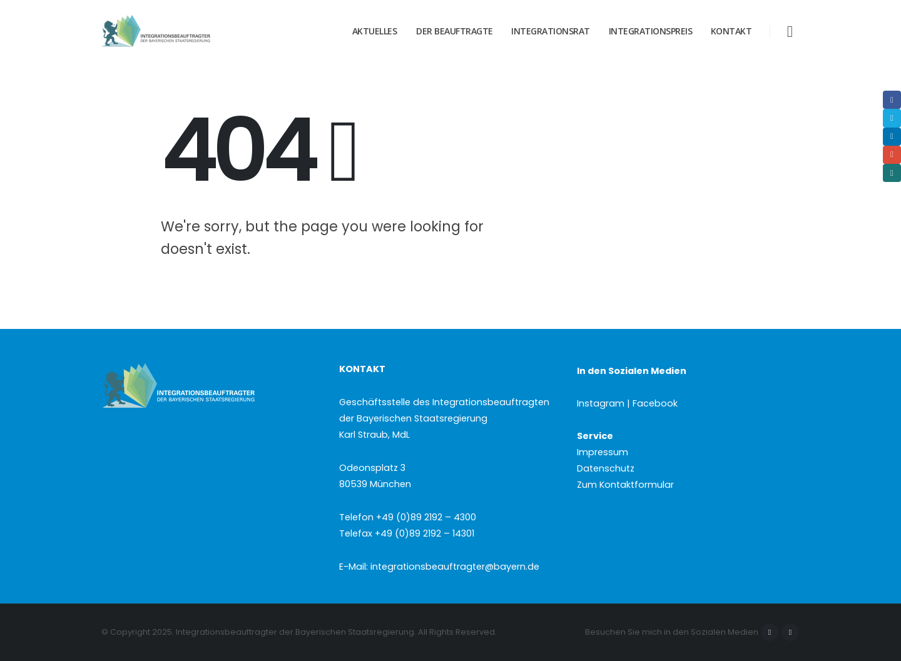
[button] (790, 31)
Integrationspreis (651, 31)
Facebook (769, 632)
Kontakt (731, 31)
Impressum (602, 452)
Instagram (790, 632)
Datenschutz (605, 468)
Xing (892, 173)
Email (892, 155)
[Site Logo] (179, 31)
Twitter (892, 118)
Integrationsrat (550, 31)
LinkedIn (892, 137)
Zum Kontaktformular (625, 484)
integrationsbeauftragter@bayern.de (454, 566)
